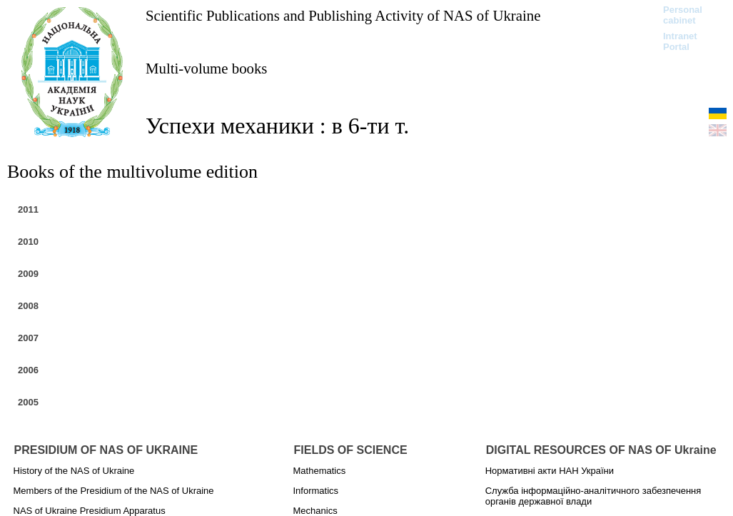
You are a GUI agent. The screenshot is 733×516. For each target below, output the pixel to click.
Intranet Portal (680, 41)
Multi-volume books (206, 68)
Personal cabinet (682, 15)
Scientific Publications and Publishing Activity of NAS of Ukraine (343, 15)
